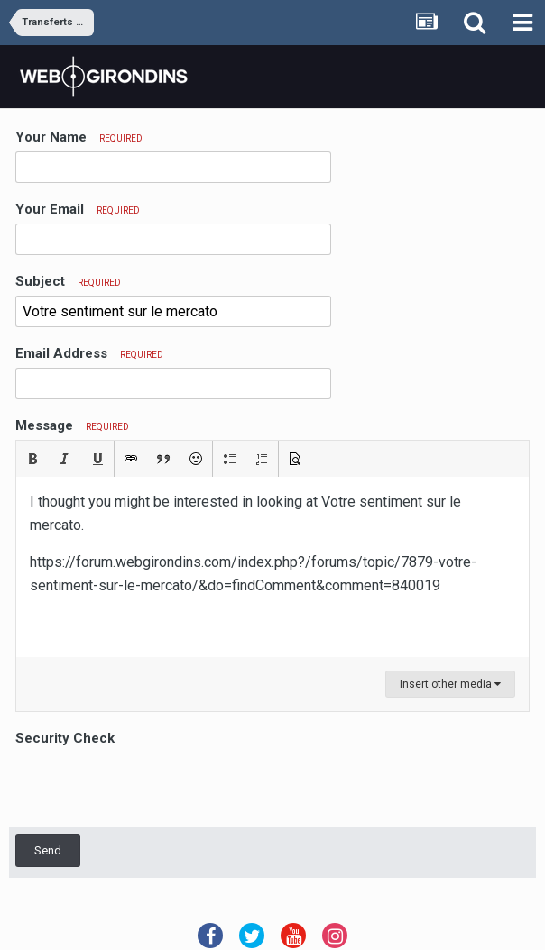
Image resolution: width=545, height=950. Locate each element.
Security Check (65, 738)
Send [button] (47, 850)
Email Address (89, 353)
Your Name (79, 137)
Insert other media (450, 684)
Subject (68, 281)
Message (72, 425)
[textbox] (272, 567)
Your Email (77, 209)
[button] (32, 459)
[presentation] (152, 786)
